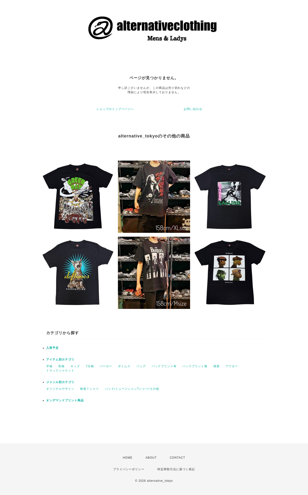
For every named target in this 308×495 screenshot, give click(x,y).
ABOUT (151, 457)
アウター (231, 366)
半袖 (49, 366)
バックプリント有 (164, 366)
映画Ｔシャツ (89, 389)
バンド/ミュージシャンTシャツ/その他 (132, 389)
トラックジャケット (60, 370)
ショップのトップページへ (115, 109)
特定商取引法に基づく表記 (176, 469)
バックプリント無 (194, 366)
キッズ (75, 366)
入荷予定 (52, 348)
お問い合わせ (193, 109)
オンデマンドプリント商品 (65, 400)
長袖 (61, 366)
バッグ (141, 366)
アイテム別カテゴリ (60, 359)
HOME (127, 457)
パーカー (106, 366)
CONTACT (177, 457)
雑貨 (216, 366)
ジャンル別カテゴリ (60, 382)
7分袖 (90, 366)
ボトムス (124, 366)
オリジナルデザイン (60, 389)
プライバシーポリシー (128, 469)
